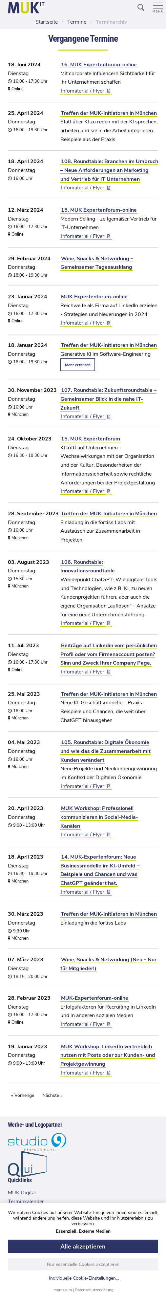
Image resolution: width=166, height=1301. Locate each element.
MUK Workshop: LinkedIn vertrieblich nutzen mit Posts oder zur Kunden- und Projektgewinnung (107, 1055)
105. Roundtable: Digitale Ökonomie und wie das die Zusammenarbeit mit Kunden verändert (105, 751)
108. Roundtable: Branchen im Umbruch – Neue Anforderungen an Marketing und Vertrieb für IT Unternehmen (109, 170)
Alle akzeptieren (83, 1246)
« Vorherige (22, 1095)
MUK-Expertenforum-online (94, 998)
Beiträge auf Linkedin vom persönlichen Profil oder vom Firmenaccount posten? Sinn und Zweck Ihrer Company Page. (108, 654)
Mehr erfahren (78, 365)
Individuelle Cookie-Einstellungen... (84, 1278)
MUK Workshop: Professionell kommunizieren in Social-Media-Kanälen (99, 817)
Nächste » (52, 1095)
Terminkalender (26, 1201)
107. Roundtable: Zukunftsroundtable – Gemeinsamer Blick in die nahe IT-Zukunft (108, 399)
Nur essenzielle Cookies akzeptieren (83, 1264)
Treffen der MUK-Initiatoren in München (109, 113)
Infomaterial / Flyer (82, 91)
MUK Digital (22, 1192)
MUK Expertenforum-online (94, 296)
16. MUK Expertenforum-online (99, 64)
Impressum (62, 1289)
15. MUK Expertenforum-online (99, 210)
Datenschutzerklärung (94, 1289)
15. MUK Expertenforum (90, 438)
